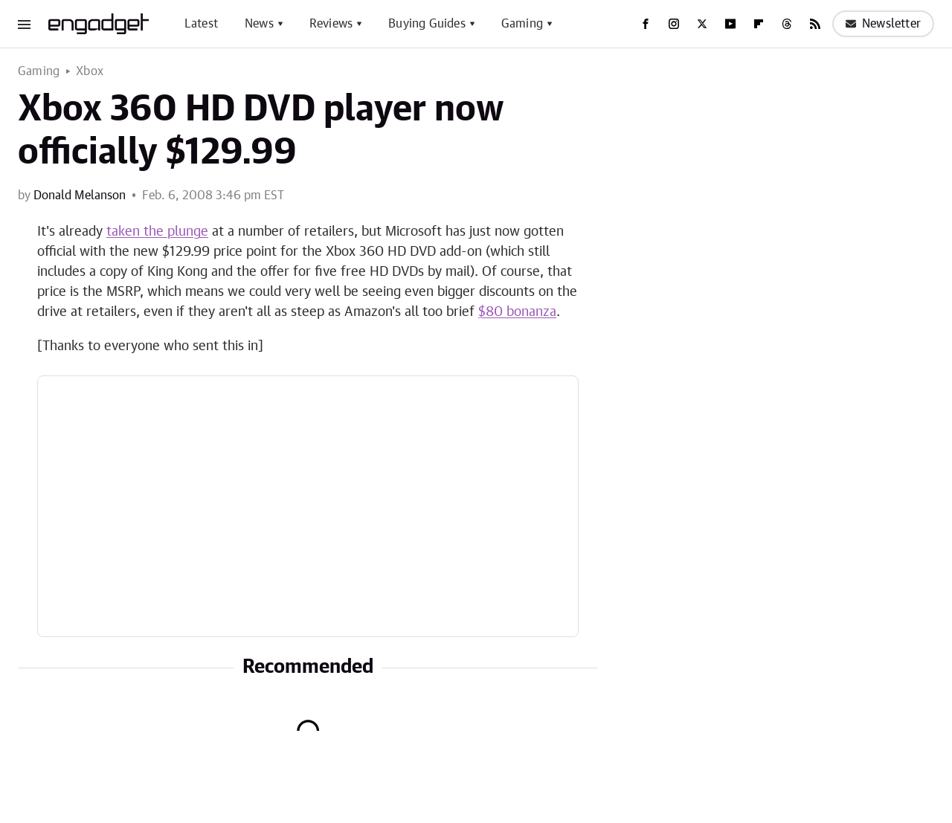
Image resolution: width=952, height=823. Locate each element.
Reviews (331, 24)
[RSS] (815, 24)
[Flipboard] (758, 24)
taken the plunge (157, 232)
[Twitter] (702, 24)
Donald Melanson (79, 195)
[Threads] (787, 24)
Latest (201, 24)
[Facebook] (645, 24)
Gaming (522, 24)
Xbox (89, 71)
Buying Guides (427, 24)
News (259, 24)
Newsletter (883, 24)
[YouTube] (730, 24)
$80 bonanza (517, 312)
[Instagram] (674, 24)
